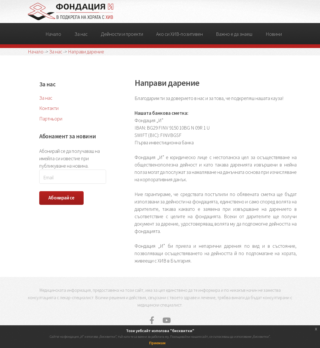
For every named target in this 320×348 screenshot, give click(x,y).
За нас (81, 34)
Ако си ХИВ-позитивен (179, 34)
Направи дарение (86, 52)
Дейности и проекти (122, 34)
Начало (53, 34)
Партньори (50, 119)
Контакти (49, 108)
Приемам (157, 342)
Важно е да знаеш (234, 34)
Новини (274, 34)
